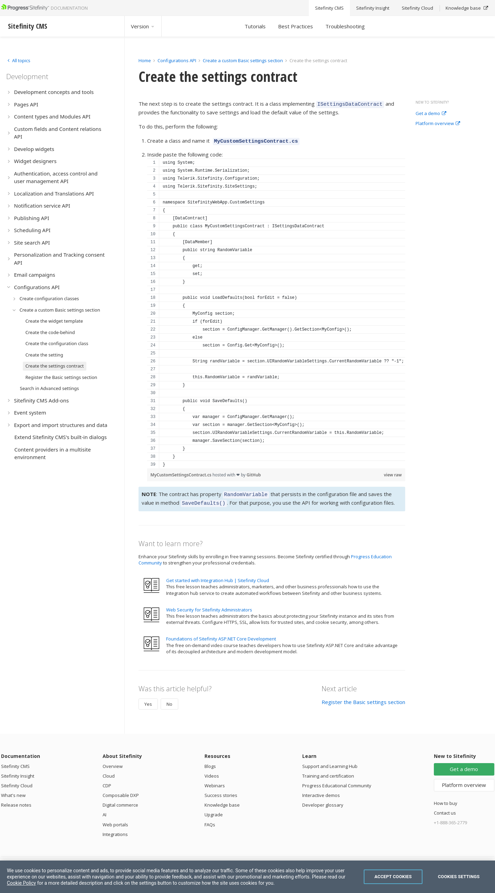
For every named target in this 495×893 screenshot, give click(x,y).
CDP (107, 781)
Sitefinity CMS (15, 762)
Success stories (220, 791)
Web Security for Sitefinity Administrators (209, 605)
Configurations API (177, 60)
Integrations (115, 830)
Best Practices (295, 26)
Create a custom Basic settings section (243, 60)
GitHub (254, 473)
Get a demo (431, 113)
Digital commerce (120, 801)
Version (143, 26)
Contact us (445, 809)
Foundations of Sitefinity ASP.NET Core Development (221, 634)
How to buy (445, 799)
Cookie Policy (21, 883)
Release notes (16, 801)
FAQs (209, 820)
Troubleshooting (345, 26)
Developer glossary (322, 801)
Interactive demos (321, 791)
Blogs (210, 762)
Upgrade (213, 810)
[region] (276, 311)
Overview (113, 762)
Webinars (214, 781)
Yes (148, 700)
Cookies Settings (459, 876)
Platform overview (438, 123)
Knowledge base (222, 801)
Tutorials (255, 26)
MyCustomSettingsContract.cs (181, 473)
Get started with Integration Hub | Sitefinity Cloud (217, 576)
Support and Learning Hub (330, 762)
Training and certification (328, 772)
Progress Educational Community (336, 781)
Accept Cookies (393, 876)
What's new (13, 791)
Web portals (115, 820)
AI (104, 810)
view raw (393, 473)
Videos (211, 772)
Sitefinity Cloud (16, 781)
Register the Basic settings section (363, 697)
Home (145, 60)
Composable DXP (121, 791)
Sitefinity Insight (17, 772)
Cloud (109, 772)
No (169, 700)
